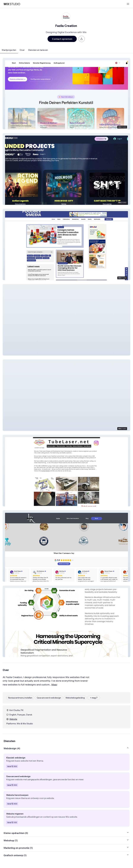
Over (22, 50)
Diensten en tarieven (38, 50)
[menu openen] (128, 4)
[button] (66, 93)
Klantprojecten (9, 50)
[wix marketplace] (12, 4)
